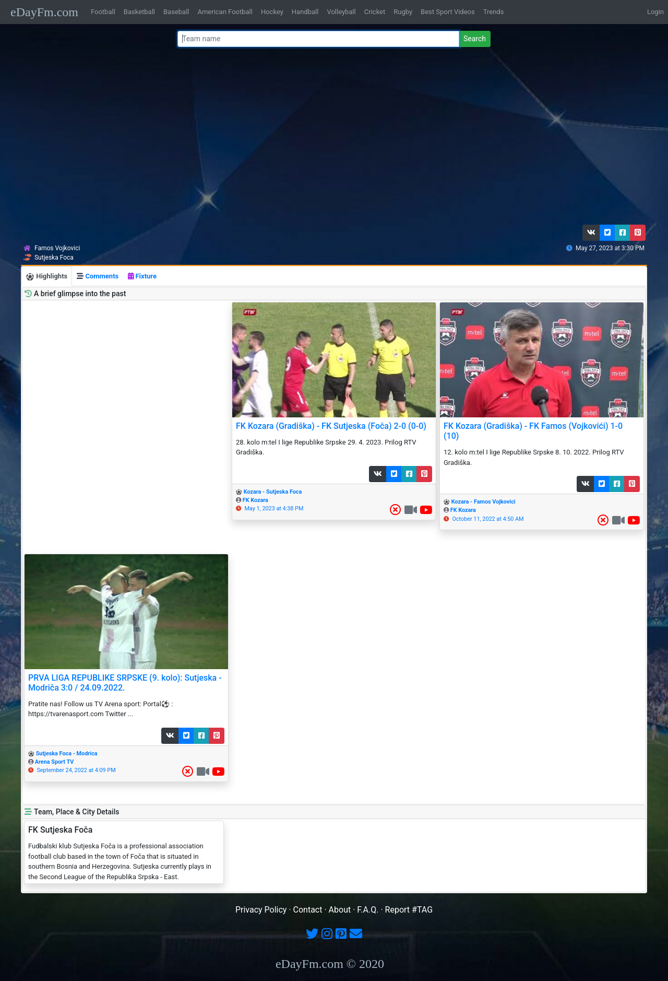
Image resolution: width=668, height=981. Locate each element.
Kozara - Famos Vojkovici (483, 501)
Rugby (402, 12)
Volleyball (341, 12)
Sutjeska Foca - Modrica (67, 753)
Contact (308, 910)
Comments (97, 276)
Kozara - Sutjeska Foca (273, 491)
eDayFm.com (44, 12)
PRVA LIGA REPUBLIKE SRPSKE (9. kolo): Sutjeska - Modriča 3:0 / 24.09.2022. (125, 683)
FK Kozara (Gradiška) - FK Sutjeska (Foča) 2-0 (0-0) (331, 426)
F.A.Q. (367, 910)
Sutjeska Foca (54, 257)
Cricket (374, 12)
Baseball (176, 12)
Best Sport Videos (448, 12)
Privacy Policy (261, 910)
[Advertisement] (331, 138)
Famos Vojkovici (57, 248)
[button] (591, 233)
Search (474, 38)
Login (655, 12)
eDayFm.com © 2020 (330, 964)
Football (103, 12)
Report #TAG (409, 910)
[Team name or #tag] (318, 39)
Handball (305, 12)
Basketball (139, 12)
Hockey (272, 12)
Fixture (142, 276)
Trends (493, 12)
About (340, 910)
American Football (224, 12)
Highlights (46, 276)
